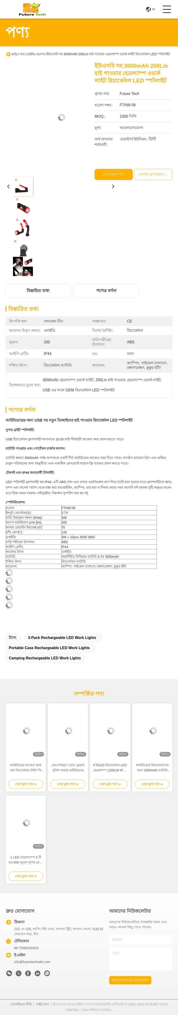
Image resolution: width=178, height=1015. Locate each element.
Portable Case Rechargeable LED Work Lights (49, 648)
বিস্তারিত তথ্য (38, 290)
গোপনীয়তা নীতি (21, 1004)
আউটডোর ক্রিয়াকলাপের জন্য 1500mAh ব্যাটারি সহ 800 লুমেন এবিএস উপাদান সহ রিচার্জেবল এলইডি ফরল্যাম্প (152, 768)
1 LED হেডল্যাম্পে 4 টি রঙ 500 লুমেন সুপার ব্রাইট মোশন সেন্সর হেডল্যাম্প (26, 860)
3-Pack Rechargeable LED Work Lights (62, 638)
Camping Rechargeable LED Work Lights (45, 658)
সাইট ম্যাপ (42, 1004)
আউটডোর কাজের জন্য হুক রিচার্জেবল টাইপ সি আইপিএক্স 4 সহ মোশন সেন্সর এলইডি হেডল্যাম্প (26, 768)
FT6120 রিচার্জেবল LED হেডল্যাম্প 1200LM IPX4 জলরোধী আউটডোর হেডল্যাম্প (110, 768)
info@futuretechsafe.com (32, 962)
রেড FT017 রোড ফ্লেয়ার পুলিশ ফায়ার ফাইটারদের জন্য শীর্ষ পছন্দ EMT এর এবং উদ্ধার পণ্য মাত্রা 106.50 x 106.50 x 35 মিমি (67, 768)
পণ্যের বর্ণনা (106, 290)
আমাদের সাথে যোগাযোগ (130, 980)
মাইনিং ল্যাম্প (35, 54)
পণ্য (22, 54)
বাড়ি (14, 54)
